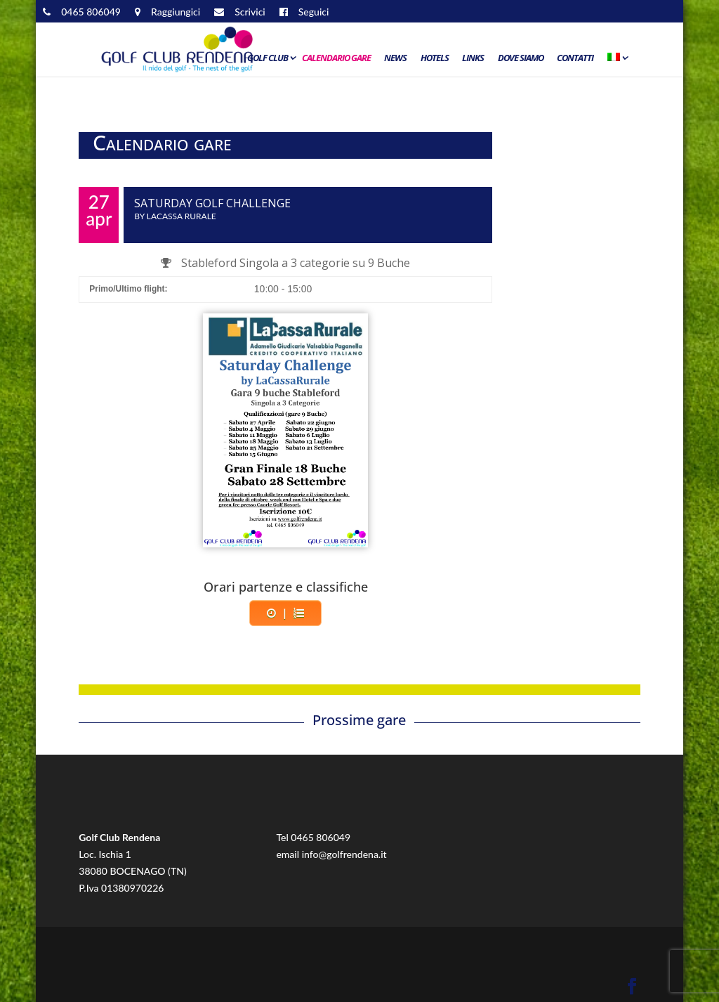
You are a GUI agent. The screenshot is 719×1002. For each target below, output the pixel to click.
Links (473, 58)
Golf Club (267, 58)
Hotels (435, 58)
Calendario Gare (336, 58)
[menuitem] (616, 61)
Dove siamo (520, 58)
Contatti (575, 58)
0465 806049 (320, 837)
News (395, 58)
